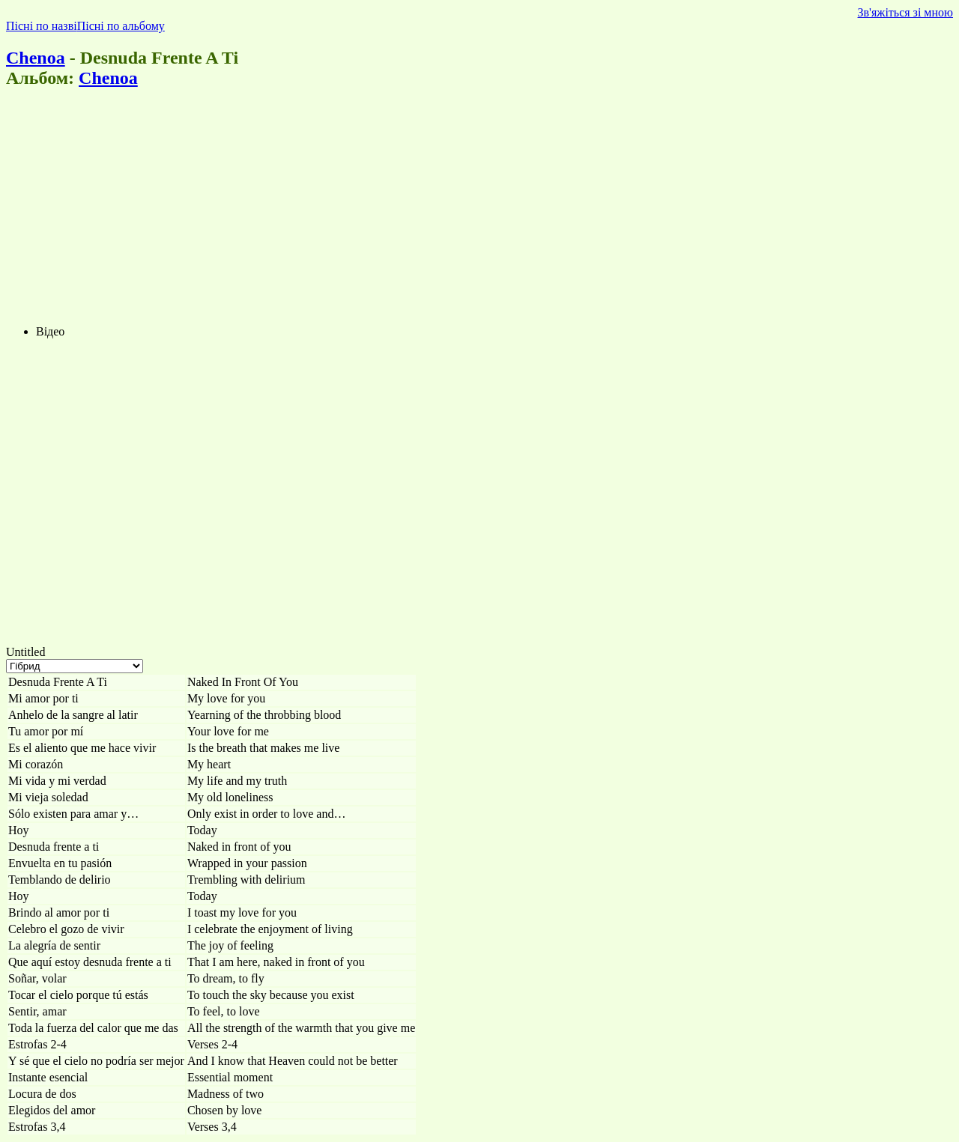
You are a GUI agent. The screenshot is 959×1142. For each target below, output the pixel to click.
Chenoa (35, 57)
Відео (50, 331)
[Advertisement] (455, 208)
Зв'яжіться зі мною (905, 12)
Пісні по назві (41, 25)
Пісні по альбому (121, 25)
